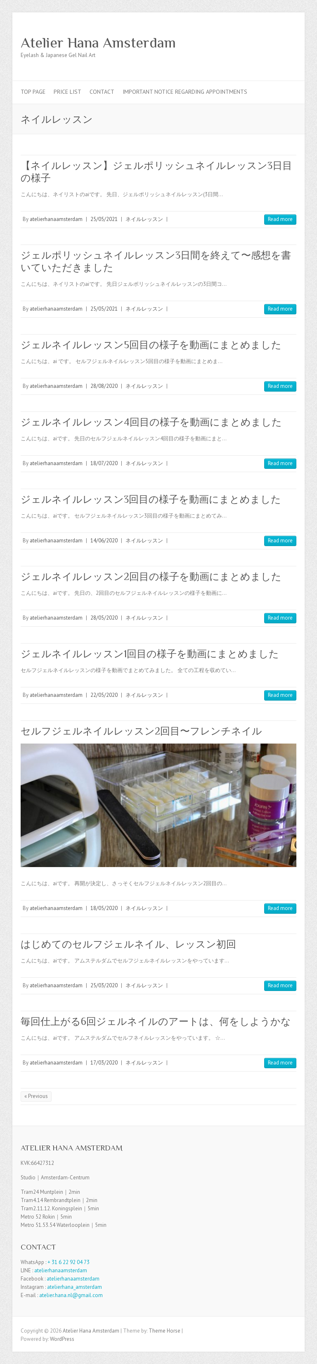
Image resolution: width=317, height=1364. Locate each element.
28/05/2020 (104, 617)
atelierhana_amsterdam (74, 1286)
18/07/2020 (104, 463)
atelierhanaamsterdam (56, 219)
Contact (102, 91)
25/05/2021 (104, 219)
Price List (67, 91)
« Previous (36, 1096)
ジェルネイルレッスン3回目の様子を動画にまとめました (151, 499)
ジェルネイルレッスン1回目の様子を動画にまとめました (150, 653)
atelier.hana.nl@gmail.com (71, 1295)
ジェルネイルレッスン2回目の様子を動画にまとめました (151, 576)
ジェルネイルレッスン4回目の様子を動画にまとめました (151, 422)
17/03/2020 (104, 1062)
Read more (280, 219)
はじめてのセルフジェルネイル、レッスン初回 (128, 944)
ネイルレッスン (144, 219)
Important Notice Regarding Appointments (185, 91)
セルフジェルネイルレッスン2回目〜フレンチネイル (141, 731)
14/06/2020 (104, 540)
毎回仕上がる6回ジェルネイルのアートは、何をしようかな (156, 1021)
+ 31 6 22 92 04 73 (68, 1262)
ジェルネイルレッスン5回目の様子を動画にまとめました (151, 344)
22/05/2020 (104, 695)
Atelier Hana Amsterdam (98, 42)
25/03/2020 (104, 985)
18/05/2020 (104, 908)
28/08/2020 (104, 386)
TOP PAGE (33, 91)
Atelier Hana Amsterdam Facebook (276, 42)
